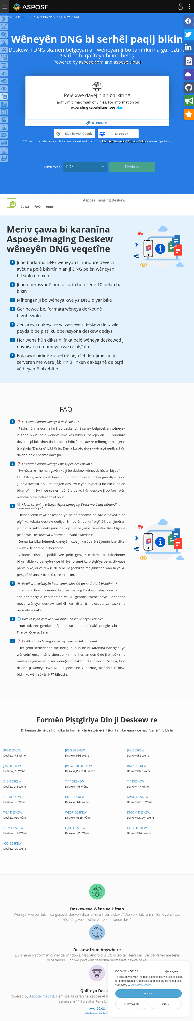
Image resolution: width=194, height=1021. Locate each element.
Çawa (25, 206)
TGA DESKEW (12, 812)
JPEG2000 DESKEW (78, 766)
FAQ (37, 206)
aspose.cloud (127, 62)
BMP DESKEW (137, 766)
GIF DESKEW (12, 797)
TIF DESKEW (135, 781)
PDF (85, 166)
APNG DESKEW (138, 797)
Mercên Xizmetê (113, 141)
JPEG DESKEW (75, 750)
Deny (165, 1004)
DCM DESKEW (13, 828)
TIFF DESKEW (74, 781)
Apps (49, 206)
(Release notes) (97, 1013)
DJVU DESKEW (75, 828)
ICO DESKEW (12, 843)
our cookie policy (141, 984)
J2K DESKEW (12, 766)
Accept (148, 993)
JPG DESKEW (12, 750)
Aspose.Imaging (41, 996)
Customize (131, 1004)
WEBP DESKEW (76, 812)
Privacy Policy (137, 141)
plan (119, 107)
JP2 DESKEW (136, 750)
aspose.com (91, 62)
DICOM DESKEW (138, 812)
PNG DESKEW (75, 797)
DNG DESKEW (137, 828)
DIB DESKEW (12, 781)
